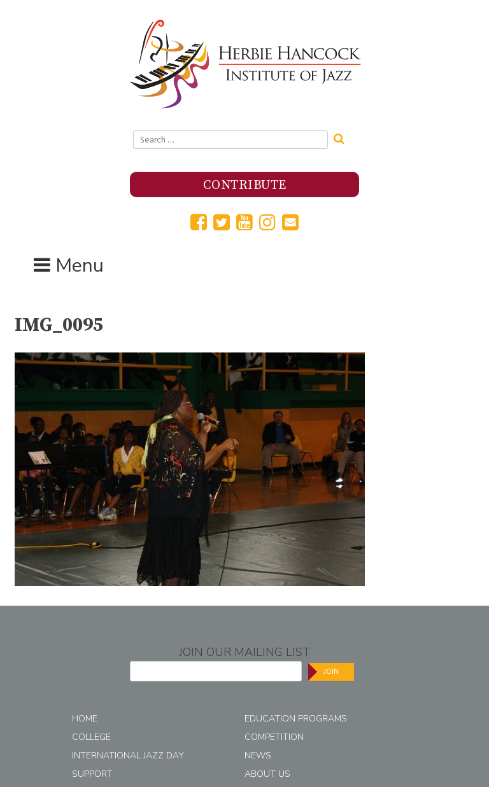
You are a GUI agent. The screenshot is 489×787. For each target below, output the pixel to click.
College (91, 737)
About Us (267, 774)
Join (331, 671)
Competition (274, 737)
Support (92, 774)
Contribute (245, 185)
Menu (79, 266)
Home (84, 719)
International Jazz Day (128, 755)
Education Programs (295, 719)
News (257, 755)
